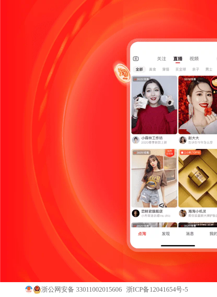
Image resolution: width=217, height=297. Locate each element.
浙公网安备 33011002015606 (81, 289)
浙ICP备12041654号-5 (157, 289)
